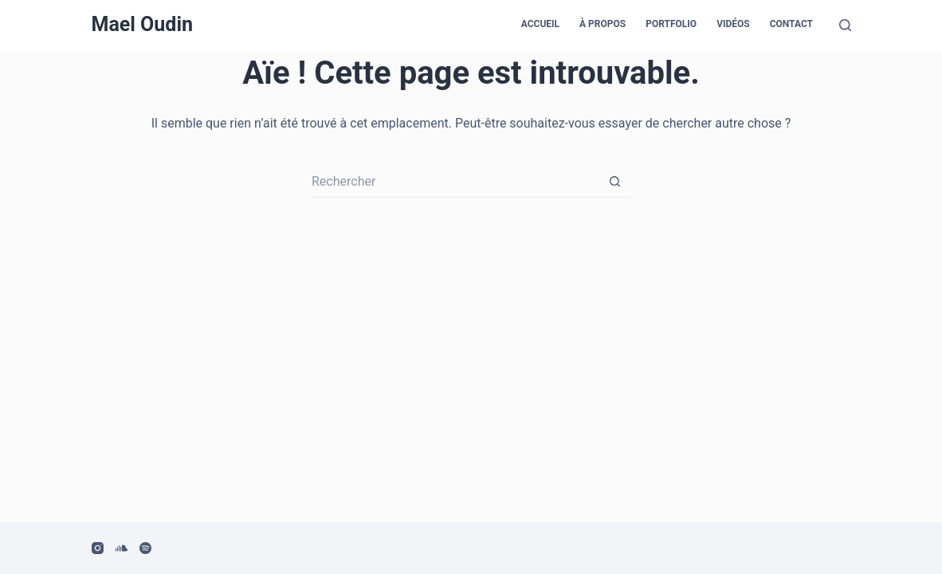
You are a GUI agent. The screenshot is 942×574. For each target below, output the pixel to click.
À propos (602, 23)
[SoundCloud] (122, 548)
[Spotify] (145, 548)
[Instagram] (98, 548)
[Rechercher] (845, 25)
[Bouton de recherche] (614, 182)
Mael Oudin (143, 24)
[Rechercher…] (455, 182)
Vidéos (733, 23)
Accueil (540, 23)
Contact (791, 23)
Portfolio (671, 23)
